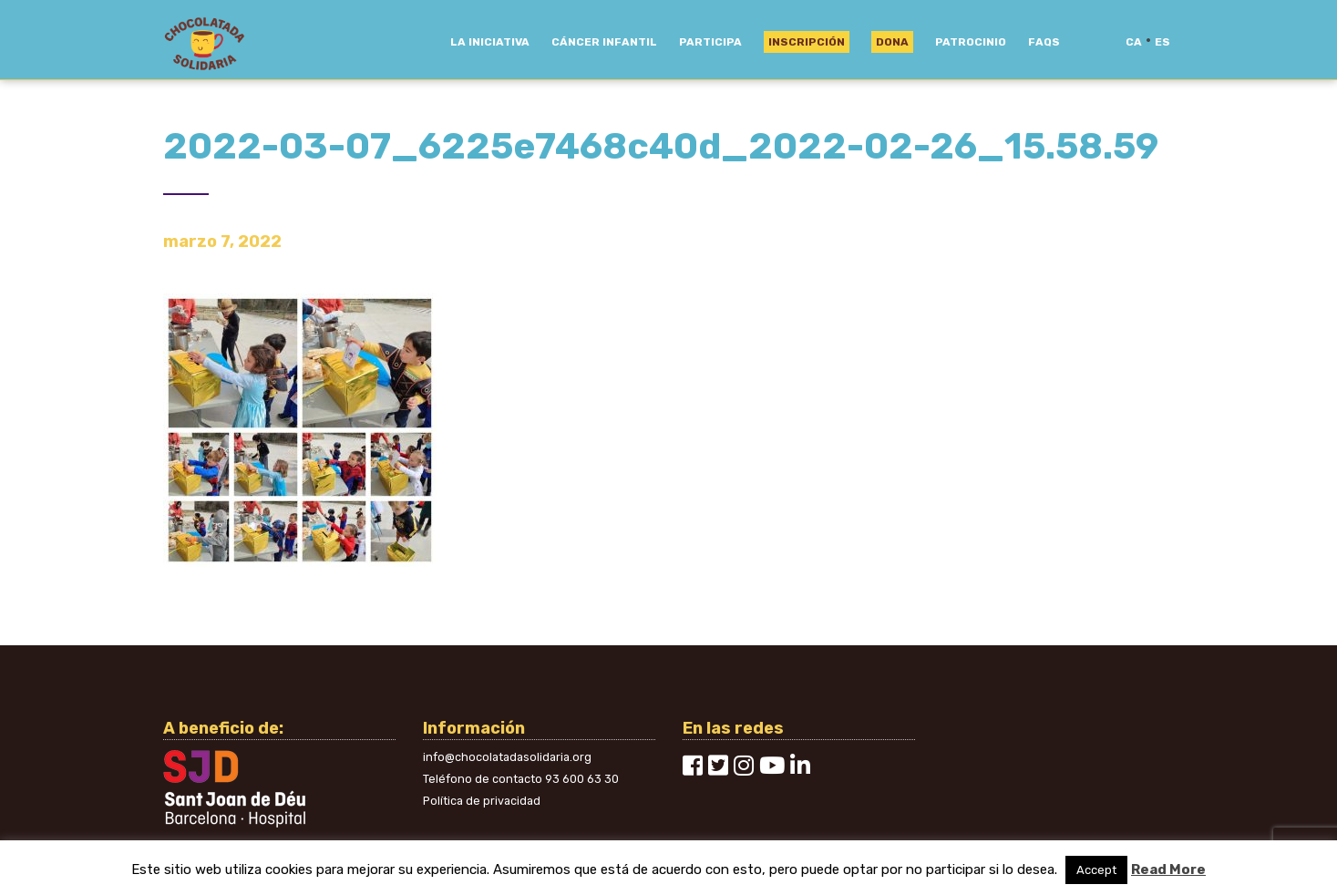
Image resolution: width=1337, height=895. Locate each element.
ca (1134, 42)
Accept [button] (1096, 870)
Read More (1168, 869)
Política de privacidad (481, 801)
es (1162, 42)
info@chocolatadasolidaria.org (507, 757)
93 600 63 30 (582, 779)
